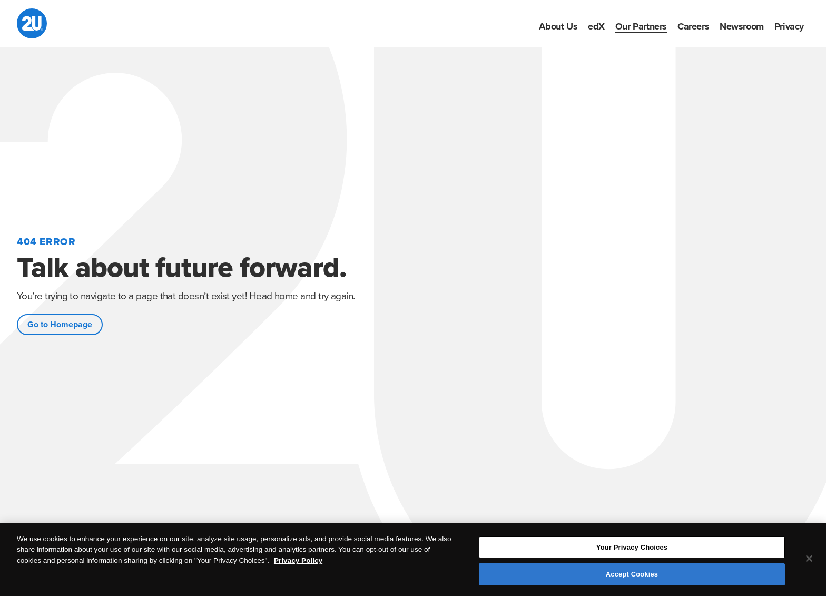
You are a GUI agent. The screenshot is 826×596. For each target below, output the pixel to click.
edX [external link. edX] (596, 26)
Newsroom (742, 26)
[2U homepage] (32, 23)
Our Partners (641, 26)
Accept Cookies (632, 574)
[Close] (809, 558)
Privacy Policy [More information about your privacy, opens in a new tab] (298, 560)
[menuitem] (558, 26)
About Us (558, 26)
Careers (693, 26)
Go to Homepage (59, 324)
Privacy (789, 26)
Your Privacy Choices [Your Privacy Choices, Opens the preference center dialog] (631, 547)
